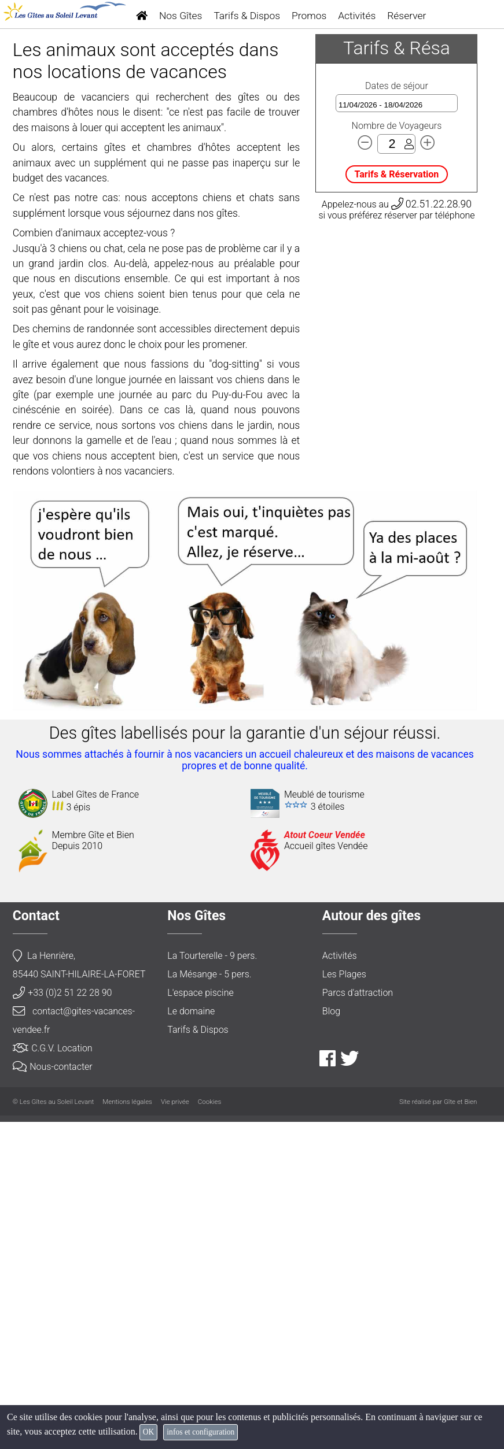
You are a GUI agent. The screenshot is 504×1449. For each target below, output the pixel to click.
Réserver (406, 15)
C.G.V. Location (53, 1375)
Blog (331, 1338)
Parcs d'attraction (357, 1319)
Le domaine (191, 1338)
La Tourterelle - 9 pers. (212, 1282)
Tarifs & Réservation (397, 501)
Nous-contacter (53, 1393)
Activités (357, 15)
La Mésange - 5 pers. (209, 1301)
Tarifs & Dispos (247, 15)
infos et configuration (200, 1432)
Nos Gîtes (180, 15)
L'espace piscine (200, 1319)
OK (148, 1432)
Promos (309, 15)
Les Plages (344, 1301)
